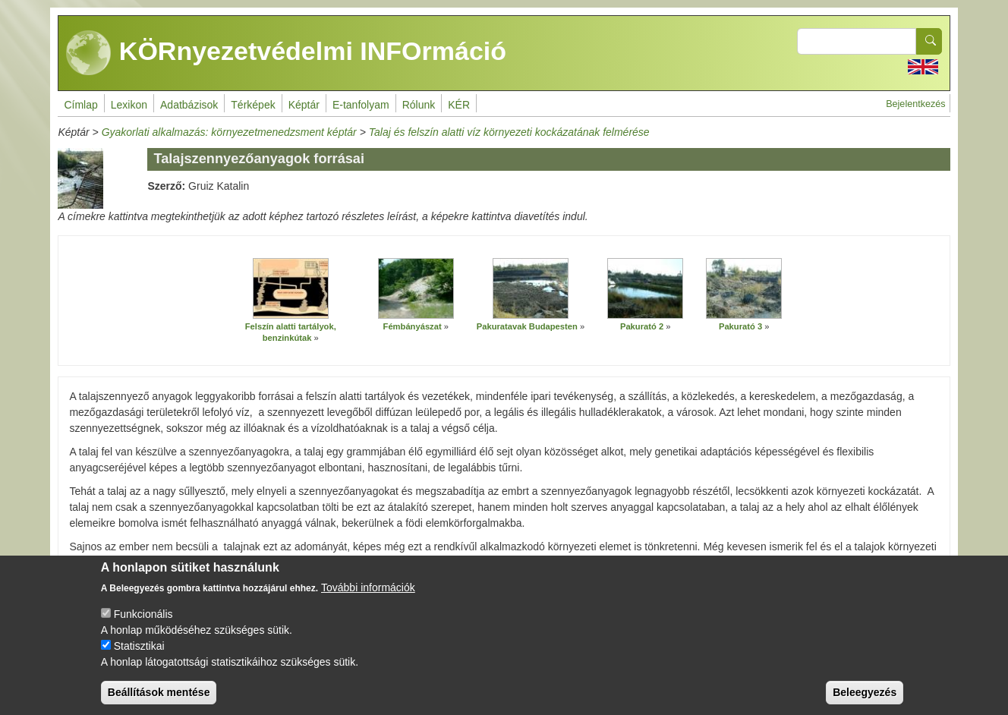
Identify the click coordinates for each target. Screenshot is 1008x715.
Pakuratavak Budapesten (527, 326)
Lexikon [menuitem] (129, 105)
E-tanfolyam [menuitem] (360, 105)
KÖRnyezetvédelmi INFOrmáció (286, 53)
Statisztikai (139, 653)
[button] (291, 288)
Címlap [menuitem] (80, 105)
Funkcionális (143, 621)
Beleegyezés (864, 699)
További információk (368, 594)
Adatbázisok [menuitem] (189, 105)
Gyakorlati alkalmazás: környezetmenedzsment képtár (229, 132)
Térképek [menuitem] (253, 105)
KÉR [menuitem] (459, 105)
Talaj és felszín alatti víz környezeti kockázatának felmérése (509, 132)
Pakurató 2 (641, 326)
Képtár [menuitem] (304, 105)
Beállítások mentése (159, 699)
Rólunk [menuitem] (419, 105)
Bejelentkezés (915, 104)
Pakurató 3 (740, 326)
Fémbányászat (412, 326)
